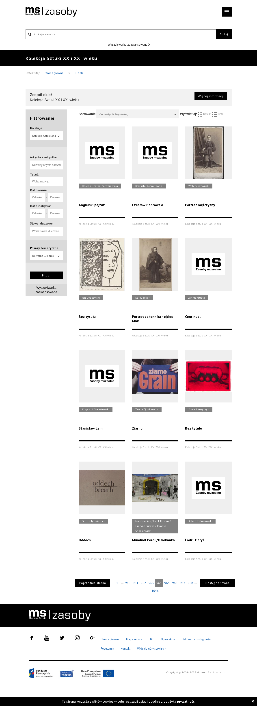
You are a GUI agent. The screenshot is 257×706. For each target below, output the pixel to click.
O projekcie (168, 639)
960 (127, 583)
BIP (152, 639)
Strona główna (54, 73)
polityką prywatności (179, 701)
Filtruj (46, 275)
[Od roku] (37, 197)
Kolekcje (36, 128)
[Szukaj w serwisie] (121, 34)
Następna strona (217, 583)
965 (167, 583)
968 (190, 583)
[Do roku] (55, 197)
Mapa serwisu (134, 639)
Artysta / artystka (43, 157)
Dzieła (80, 73)
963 (151, 583)
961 (135, 583)
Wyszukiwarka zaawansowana (128, 45)
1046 (155, 591)
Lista (218, 114)
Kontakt (125, 648)
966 (174, 583)
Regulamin (107, 648)
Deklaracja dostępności (196, 639)
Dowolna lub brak (46, 255)
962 (143, 583)
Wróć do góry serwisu (151, 649)
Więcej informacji (211, 96)
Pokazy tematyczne (44, 248)
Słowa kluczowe (41, 223)
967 (182, 583)
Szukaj (224, 34)
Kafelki (205, 114)
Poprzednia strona (92, 583)
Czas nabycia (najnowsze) (138, 114)
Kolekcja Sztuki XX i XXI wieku (46, 137)
